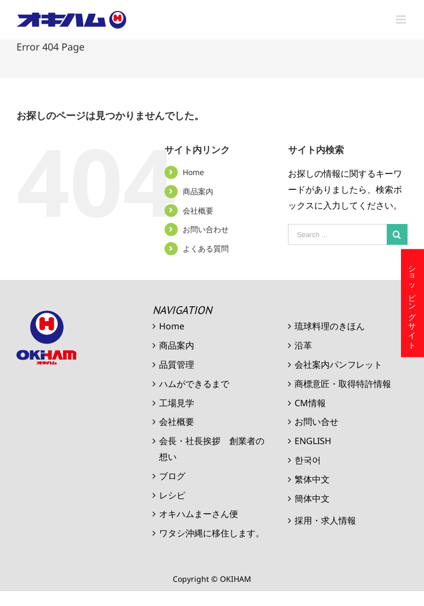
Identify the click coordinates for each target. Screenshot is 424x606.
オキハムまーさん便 (198, 514)
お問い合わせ (206, 229)
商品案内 (198, 191)
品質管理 (176, 364)
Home (193, 172)
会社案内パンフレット (338, 364)
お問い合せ (316, 422)
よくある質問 (206, 248)
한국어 (308, 460)
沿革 (303, 345)
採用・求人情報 (325, 520)
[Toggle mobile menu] (402, 19)
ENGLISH (313, 441)
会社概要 (198, 210)
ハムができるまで (194, 384)
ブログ (172, 476)
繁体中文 (312, 479)
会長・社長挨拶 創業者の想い (211, 449)
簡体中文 (312, 498)
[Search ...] (337, 234)
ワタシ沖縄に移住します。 (211, 533)
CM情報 (310, 403)
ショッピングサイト (413, 303)
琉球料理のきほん (330, 326)
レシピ (172, 495)
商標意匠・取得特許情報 (343, 384)
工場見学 (176, 403)
